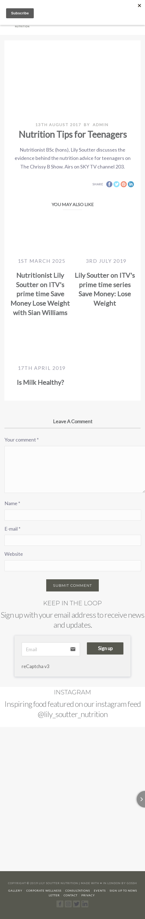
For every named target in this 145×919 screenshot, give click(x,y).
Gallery (15, 890)
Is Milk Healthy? (40, 382)
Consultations (77, 890)
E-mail (12, 529)
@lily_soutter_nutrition (73, 714)
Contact (70, 895)
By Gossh (129, 883)
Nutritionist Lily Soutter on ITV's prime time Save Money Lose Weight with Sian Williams (40, 293)
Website (13, 554)
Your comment (21, 440)
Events (100, 890)
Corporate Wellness (43, 890)
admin (100, 124)
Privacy (88, 895)
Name (12, 503)
